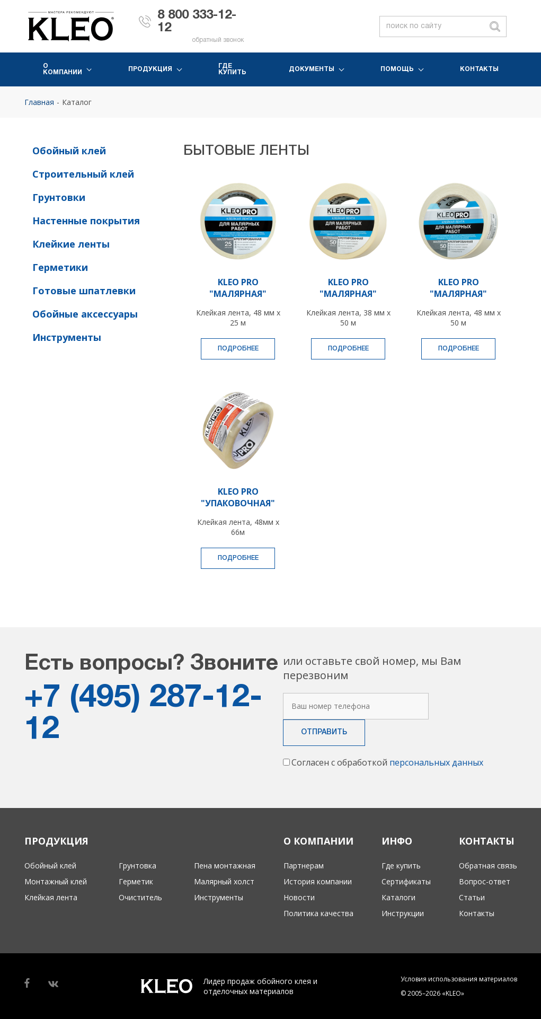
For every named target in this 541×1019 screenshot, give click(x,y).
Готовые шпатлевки (84, 290)
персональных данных (436, 762)
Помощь (397, 69)
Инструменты (66, 337)
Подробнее (238, 349)
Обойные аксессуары (85, 314)
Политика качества (318, 913)
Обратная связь (488, 865)
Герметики (60, 267)
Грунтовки (58, 197)
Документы (311, 69)
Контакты (479, 69)
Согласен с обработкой (387, 762)
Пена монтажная (224, 865)
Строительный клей (83, 174)
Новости (299, 897)
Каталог (77, 102)
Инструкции (403, 913)
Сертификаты (406, 881)
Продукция (150, 69)
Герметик (136, 881)
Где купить (232, 69)
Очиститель (140, 897)
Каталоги (398, 897)
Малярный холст (224, 881)
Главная (39, 102)
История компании (317, 881)
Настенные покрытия (86, 220)
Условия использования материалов (459, 978)
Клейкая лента (50, 897)
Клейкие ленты (71, 244)
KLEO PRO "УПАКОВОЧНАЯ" (238, 497)
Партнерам (303, 865)
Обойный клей (69, 150)
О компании (62, 69)
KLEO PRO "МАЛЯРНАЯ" (238, 288)
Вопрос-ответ (484, 881)
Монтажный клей (55, 881)
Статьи (472, 897)
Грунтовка (137, 865)
